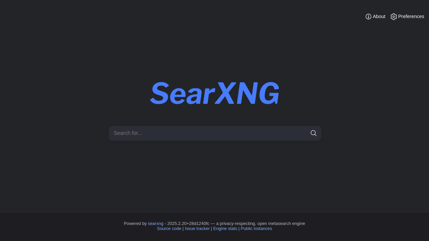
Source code (169, 228)
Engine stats (225, 228)
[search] (313, 133)
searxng (155, 223)
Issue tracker (197, 228)
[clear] (302, 133)
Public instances (256, 228)
